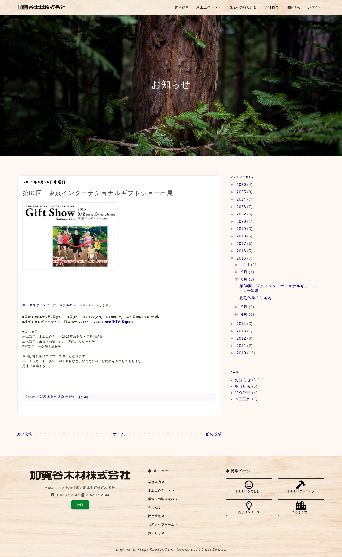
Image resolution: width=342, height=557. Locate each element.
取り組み (243, 386)
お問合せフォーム (163, 524)
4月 (245, 314)
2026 (242, 185)
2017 (242, 244)
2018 (242, 236)
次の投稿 (24, 434)
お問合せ (315, 7)
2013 (242, 331)
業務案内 (182, 7)
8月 (245, 279)
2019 (242, 229)
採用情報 (293, 7)
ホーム (119, 434)
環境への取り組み (243, 7)
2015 (242, 258)
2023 (242, 207)
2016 (242, 251)
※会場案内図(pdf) (119, 322)
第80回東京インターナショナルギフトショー (55, 305)
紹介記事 (243, 393)
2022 (242, 214)
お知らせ (243, 380)
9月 (245, 272)
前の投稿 (214, 434)
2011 (242, 346)
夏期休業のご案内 (255, 298)
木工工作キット (208, 7)
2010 (242, 353)
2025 (242, 192)
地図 (80, 504)
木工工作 (243, 399)
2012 (242, 338)
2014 (242, 324)
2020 (242, 221)
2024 (242, 199)
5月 (245, 307)
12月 (246, 265)
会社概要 (272, 7)
